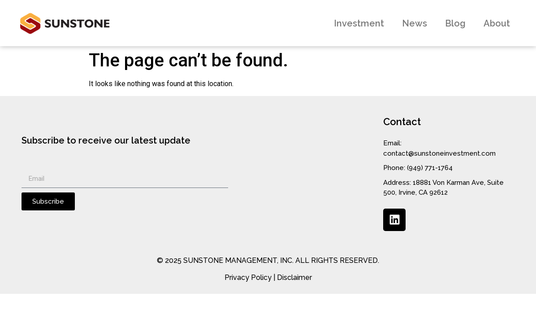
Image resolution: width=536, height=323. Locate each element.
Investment (359, 23)
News (414, 23)
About (497, 23)
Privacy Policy (248, 277)
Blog (455, 23)
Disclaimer (294, 277)
